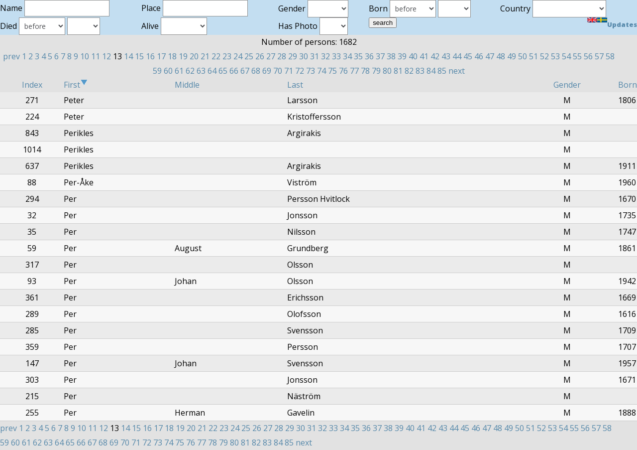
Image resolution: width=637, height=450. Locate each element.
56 (588, 56)
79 (376, 70)
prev (11, 56)
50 (522, 56)
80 (387, 70)
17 (161, 56)
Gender (567, 84)
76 (343, 70)
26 (259, 56)
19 (183, 56)
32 (325, 56)
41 (424, 56)
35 (358, 56)
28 (281, 56)
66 (233, 70)
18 (172, 56)
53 (555, 56)
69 (266, 70)
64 (212, 70)
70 (277, 70)
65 (222, 70)
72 (299, 70)
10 (84, 56)
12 (106, 56)
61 (179, 70)
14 (128, 56)
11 (95, 56)
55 (577, 56)
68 (255, 70)
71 (288, 70)
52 (544, 56)
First (76, 84)
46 (478, 56)
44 (456, 56)
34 (347, 56)
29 (292, 56)
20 (194, 56)
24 (237, 56)
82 (409, 70)
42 (434, 56)
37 (380, 56)
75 (332, 70)
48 (500, 56)
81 (398, 70)
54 (566, 56)
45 (467, 56)
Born (627, 84)
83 (420, 70)
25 (248, 56)
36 (369, 56)
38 (391, 56)
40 (413, 56)
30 (303, 56)
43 (445, 56)
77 (354, 70)
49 (511, 56)
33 (336, 56)
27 (270, 56)
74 (321, 70)
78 (365, 70)
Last (295, 84)
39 (402, 56)
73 (310, 70)
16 (150, 56)
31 (314, 56)
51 (533, 56)
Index (32, 84)
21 (205, 56)
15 (139, 56)
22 (216, 56)
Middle (187, 84)
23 (226, 56)
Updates (622, 24)
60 (168, 70)
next (456, 70)
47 (489, 56)
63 (201, 70)
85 (441, 70)
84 (430, 70)
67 (244, 70)
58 (610, 56)
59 (157, 70)
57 (599, 56)
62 (190, 70)
